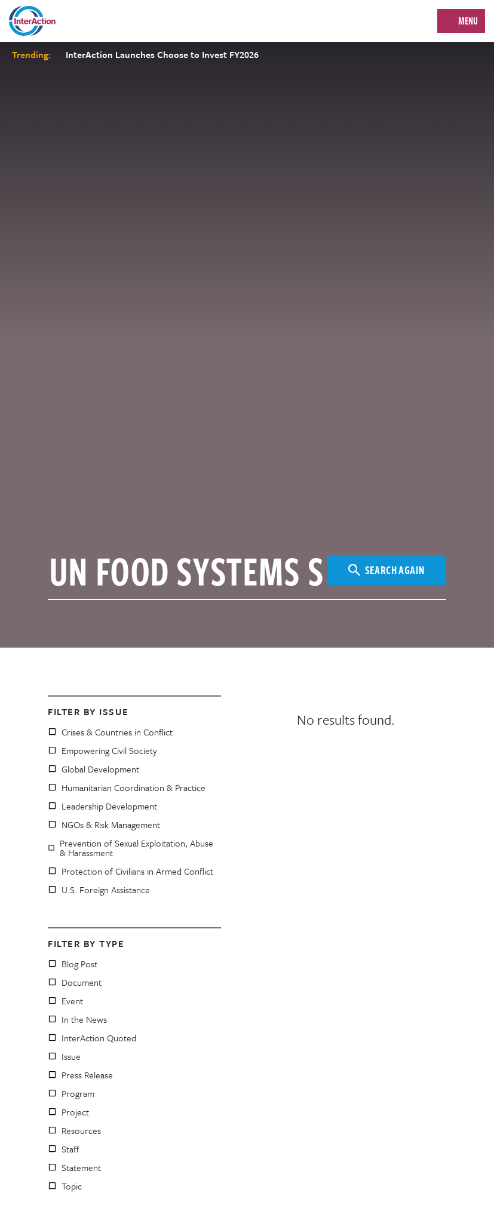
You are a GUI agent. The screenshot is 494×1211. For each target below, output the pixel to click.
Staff (63, 1149)
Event (65, 1000)
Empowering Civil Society (102, 750)
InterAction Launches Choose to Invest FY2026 (162, 54)
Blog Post (72, 963)
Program (71, 1093)
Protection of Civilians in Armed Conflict (130, 871)
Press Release (80, 1075)
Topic (65, 1186)
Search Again (386, 570)
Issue (64, 1056)
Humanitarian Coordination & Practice (126, 787)
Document (75, 982)
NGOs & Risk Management (104, 824)
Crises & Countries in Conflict (110, 732)
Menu (468, 21)
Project (68, 1112)
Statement (74, 1167)
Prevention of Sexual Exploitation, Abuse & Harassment (130, 847)
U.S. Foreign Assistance (99, 889)
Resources (74, 1130)
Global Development (93, 769)
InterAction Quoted (92, 1038)
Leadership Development (102, 806)
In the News (77, 1019)
